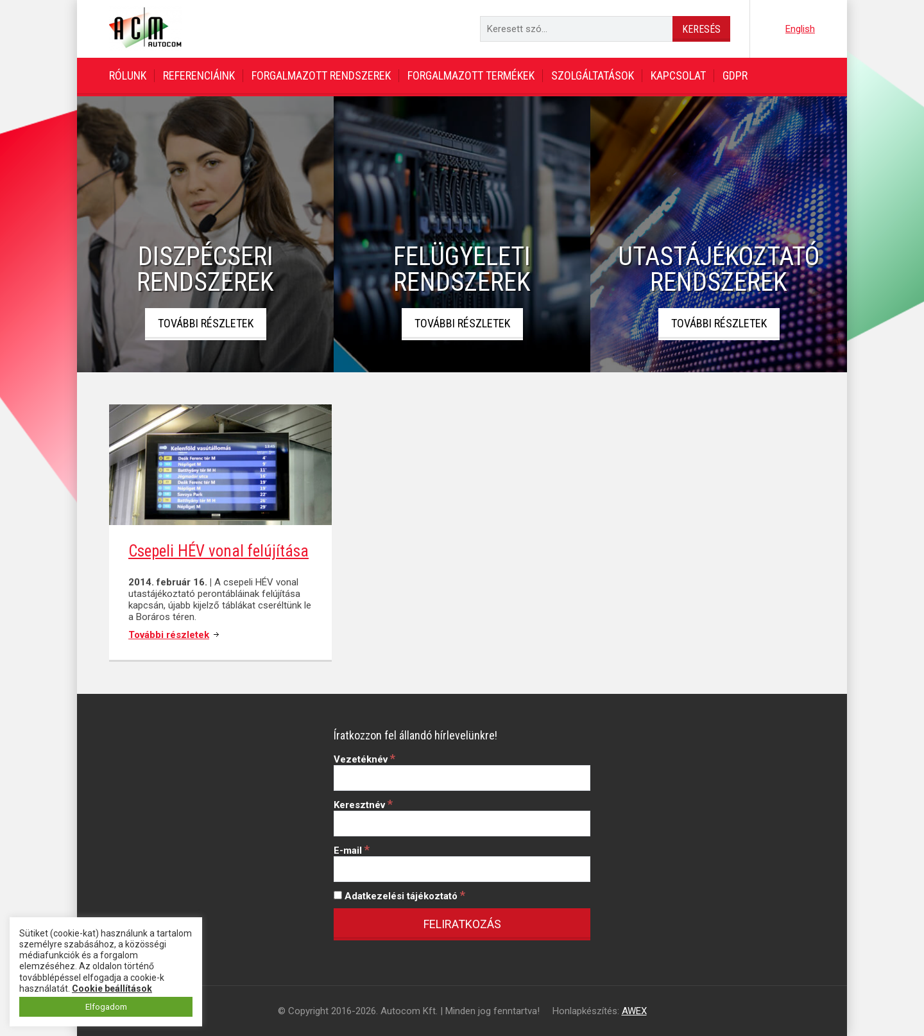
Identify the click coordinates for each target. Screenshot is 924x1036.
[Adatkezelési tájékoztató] (338, 895)
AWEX (634, 1011)
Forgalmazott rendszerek (321, 75)
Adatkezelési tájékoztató (399, 896)
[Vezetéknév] (462, 778)
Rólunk (127, 75)
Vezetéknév (364, 759)
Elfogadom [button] (106, 1007)
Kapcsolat (678, 75)
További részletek (205, 323)
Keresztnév (363, 805)
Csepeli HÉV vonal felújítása (218, 551)
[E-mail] (462, 869)
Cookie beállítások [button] (112, 988)
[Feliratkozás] (462, 924)
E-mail (352, 850)
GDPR (735, 75)
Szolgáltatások (592, 75)
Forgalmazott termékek (471, 75)
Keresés (701, 29)
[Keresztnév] (462, 823)
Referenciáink (199, 75)
